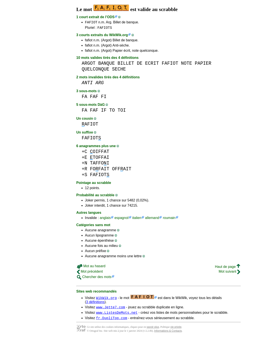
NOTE (186, 64)
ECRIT (152, 64)
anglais (105, 219)
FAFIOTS (104, 28)
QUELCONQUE (95, 70)
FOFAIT (99, 170)
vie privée (175, 330)
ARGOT (89, 64)
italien (136, 219)
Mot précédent (90, 273)
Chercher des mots (94, 278)
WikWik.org (118, 36)
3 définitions (95, 303)
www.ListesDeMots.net (116, 315)
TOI (122, 111)
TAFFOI (99, 164)
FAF (94, 98)
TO (112, 111)
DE (139, 64)
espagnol (122, 219)
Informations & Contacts (168, 334)
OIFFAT (99, 153)
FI (104, 98)
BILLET (126, 64)
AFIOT (90, 125)
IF (104, 111)
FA (84, 98)
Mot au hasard (91, 267)
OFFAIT (121, 170)
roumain (169, 219)
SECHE (119, 70)
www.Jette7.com (110, 309)
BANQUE (106, 64)
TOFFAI (99, 159)
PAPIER (203, 64)
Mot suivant (229, 273)
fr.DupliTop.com (111, 321)
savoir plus (153, 330)
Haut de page (227, 268)
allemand (152, 219)
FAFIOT (91, 22)
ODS (111, 17)
